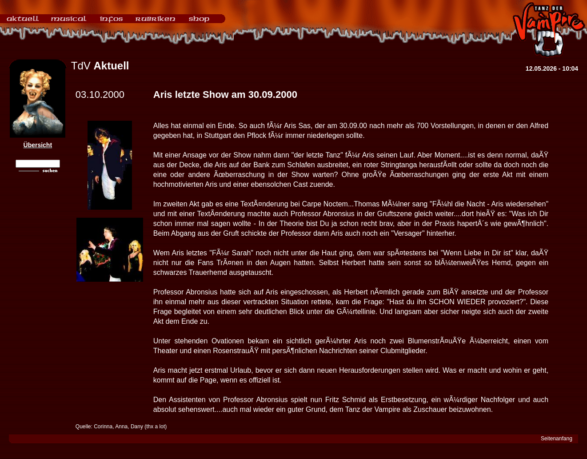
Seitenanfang (556, 438)
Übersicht (38, 145)
